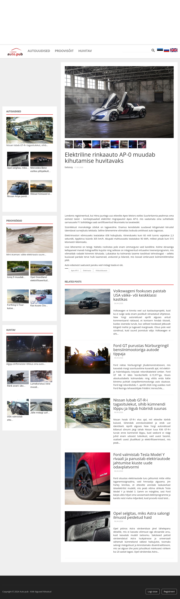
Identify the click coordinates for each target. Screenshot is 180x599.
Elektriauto (87, 270)
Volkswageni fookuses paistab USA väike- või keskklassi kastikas (139, 295)
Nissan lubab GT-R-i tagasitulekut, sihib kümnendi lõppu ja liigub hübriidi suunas (140, 404)
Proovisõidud (14, 221)
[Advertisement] (90, 22)
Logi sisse (153, 591)
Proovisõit (64, 50)
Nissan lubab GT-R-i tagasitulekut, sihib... (27, 145)
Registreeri (169, 591)
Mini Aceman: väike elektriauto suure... (26, 254)
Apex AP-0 (75, 270)
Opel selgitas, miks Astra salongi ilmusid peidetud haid (141, 515)
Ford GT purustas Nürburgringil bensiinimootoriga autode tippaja (141, 349)
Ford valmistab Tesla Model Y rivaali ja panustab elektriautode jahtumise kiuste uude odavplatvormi (141, 461)
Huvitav (85, 50)
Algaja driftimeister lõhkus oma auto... (25, 363)
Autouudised (39, 50)
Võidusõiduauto (101, 270)
